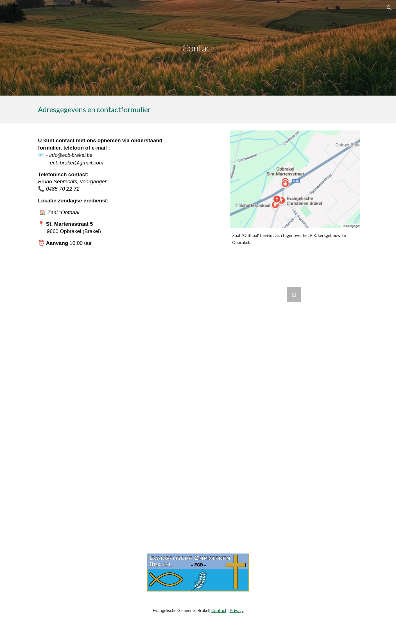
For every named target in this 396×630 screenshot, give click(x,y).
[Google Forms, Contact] (198, 404)
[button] (389, 8)
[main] (198, 47)
